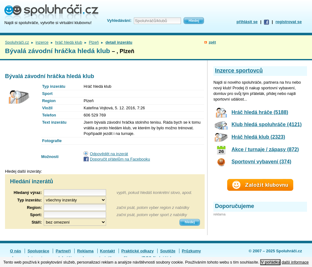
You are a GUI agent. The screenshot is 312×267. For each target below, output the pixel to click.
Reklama (85, 251)
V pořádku (270, 262)
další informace (295, 262)
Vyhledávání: (119, 20)
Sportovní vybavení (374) (261, 161)
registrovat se (288, 21)
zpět (212, 42)
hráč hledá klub (68, 42)
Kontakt (107, 251)
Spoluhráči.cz (17, 42)
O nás (15, 251)
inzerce (42, 42)
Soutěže (167, 251)
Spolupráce (38, 251)
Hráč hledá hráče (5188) (260, 112)
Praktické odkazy (137, 251)
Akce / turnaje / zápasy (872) (265, 149)
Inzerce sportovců (239, 70)
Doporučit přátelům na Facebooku (120, 159)
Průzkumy (191, 251)
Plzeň (94, 42)
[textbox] (75, 207)
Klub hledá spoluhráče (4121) (267, 124)
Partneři (63, 251)
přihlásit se (247, 21)
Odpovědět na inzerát (109, 153)
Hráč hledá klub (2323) (258, 137)
